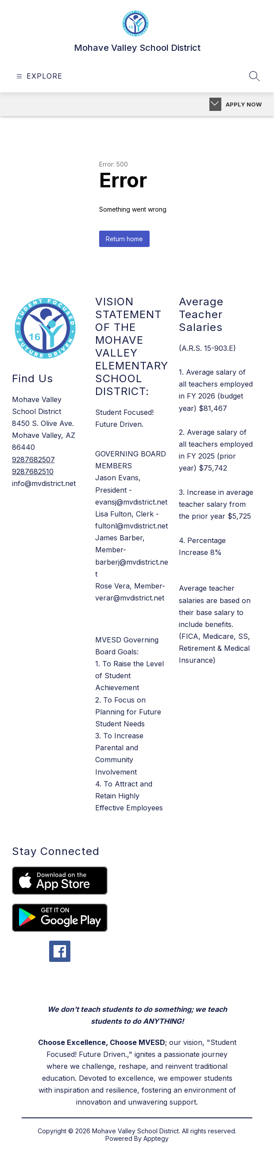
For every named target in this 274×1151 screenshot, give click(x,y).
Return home (124, 239)
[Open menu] (38, 76)
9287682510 (33, 471)
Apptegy (156, 1138)
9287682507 (33, 459)
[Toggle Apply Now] (215, 104)
